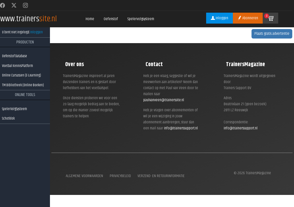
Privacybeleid (120, 176)
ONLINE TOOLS (25, 94)
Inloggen (36, 32)
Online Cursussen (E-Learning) (21, 75)
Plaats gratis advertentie (271, 33)
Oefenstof (111, 19)
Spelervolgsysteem (140, 19)
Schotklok (8, 118)
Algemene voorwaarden (84, 176)
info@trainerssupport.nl (181, 128)
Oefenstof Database (14, 56)
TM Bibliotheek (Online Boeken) (23, 85)
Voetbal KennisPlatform (17, 66)
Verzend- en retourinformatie (161, 176)
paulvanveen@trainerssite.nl (163, 100)
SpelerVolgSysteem (14, 109)
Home (90, 19)
